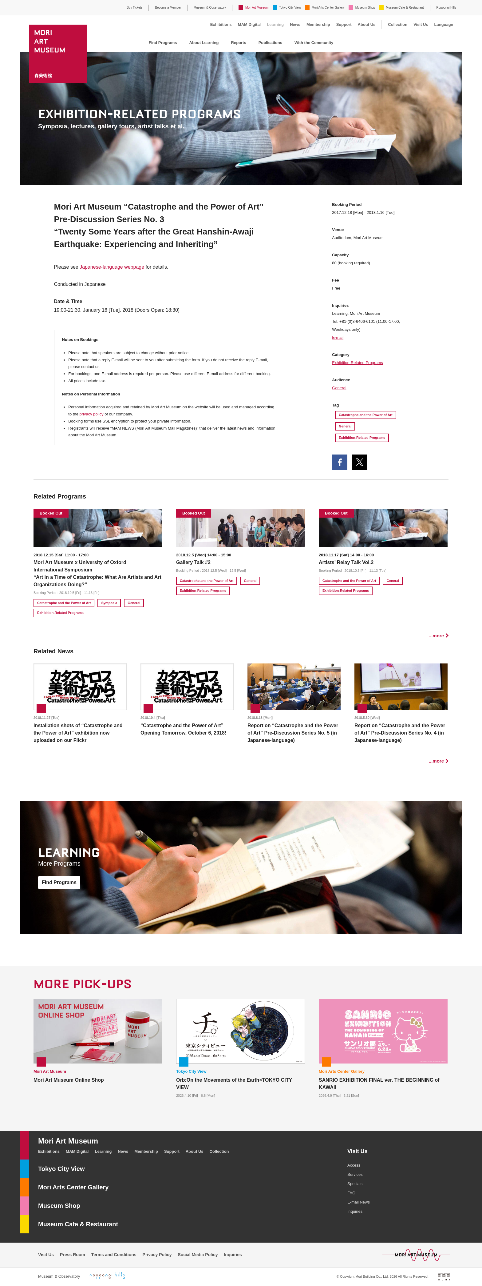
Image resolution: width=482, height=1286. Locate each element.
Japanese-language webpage (112, 267)
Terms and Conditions (113, 1254)
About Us (367, 24)
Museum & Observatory (210, 7)
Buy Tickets (134, 7)
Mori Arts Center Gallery (328, 7)
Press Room (72, 1254)
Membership (318, 24)
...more (436, 635)
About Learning (204, 42)
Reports (238, 42)
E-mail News (358, 1202)
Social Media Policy (198, 1254)
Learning (275, 24)
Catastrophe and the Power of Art (365, 415)
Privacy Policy (157, 1254)
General (339, 388)
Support (344, 24)
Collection (397, 24)
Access (353, 1165)
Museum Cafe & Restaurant (405, 7)
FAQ (351, 1193)
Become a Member (168, 7)
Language (443, 24)
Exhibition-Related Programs (357, 362)
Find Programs (163, 42)
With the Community (313, 42)
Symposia (109, 603)
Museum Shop (365, 7)
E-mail (337, 337)
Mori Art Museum (257, 7)
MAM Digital (249, 24)
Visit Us (420, 24)
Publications (270, 42)
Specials (354, 1183)
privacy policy (91, 414)
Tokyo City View (290, 7)
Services (355, 1174)
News (295, 24)
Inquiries (354, 1211)
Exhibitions (221, 24)
